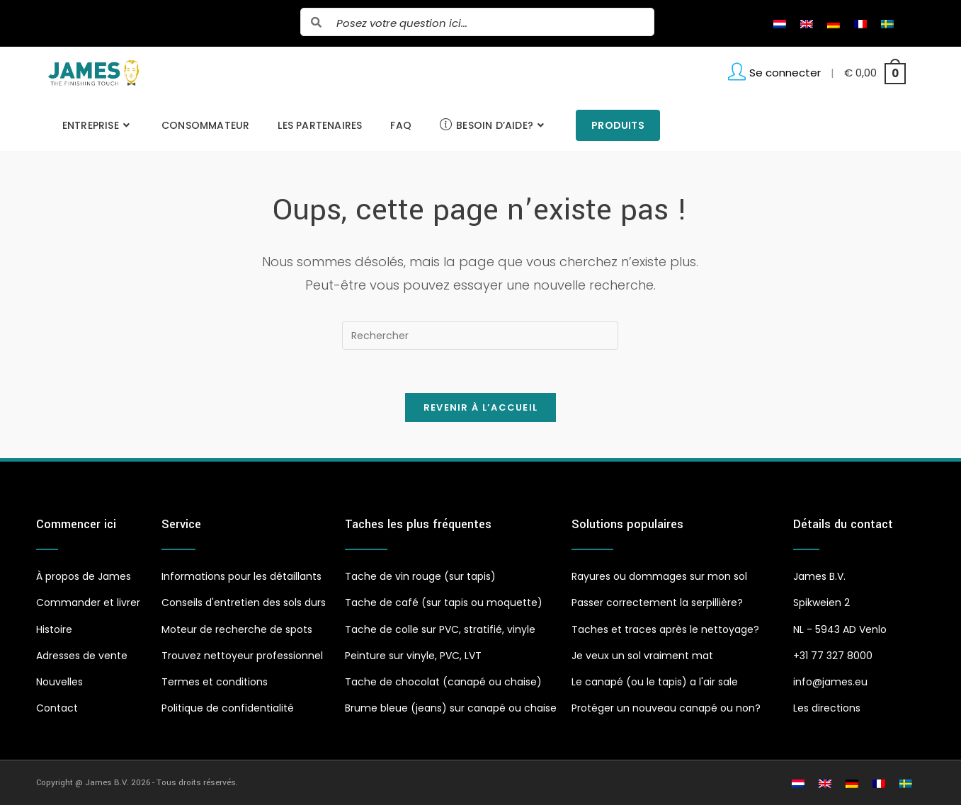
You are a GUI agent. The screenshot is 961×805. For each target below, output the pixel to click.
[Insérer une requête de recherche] (480, 335)
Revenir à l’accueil (480, 407)
